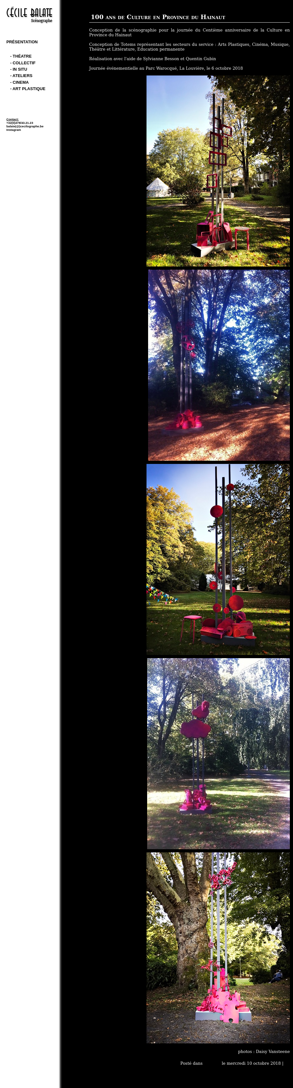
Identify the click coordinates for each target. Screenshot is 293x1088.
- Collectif (23, 62)
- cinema (19, 82)
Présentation (22, 41)
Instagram (13, 130)
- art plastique (27, 88)
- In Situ (18, 69)
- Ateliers (21, 75)
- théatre (21, 56)
